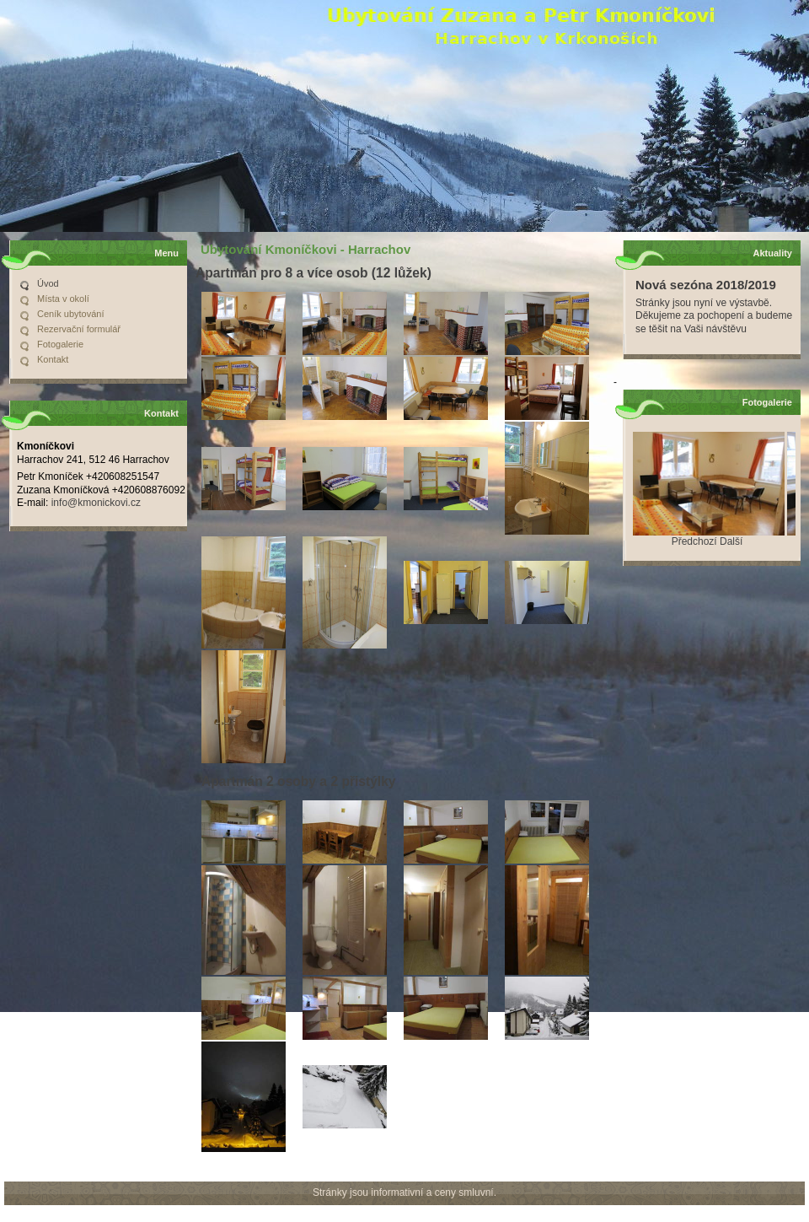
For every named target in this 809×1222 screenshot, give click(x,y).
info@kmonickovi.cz (96, 503)
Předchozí (694, 541)
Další (731, 541)
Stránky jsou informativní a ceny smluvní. (404, 1192)
